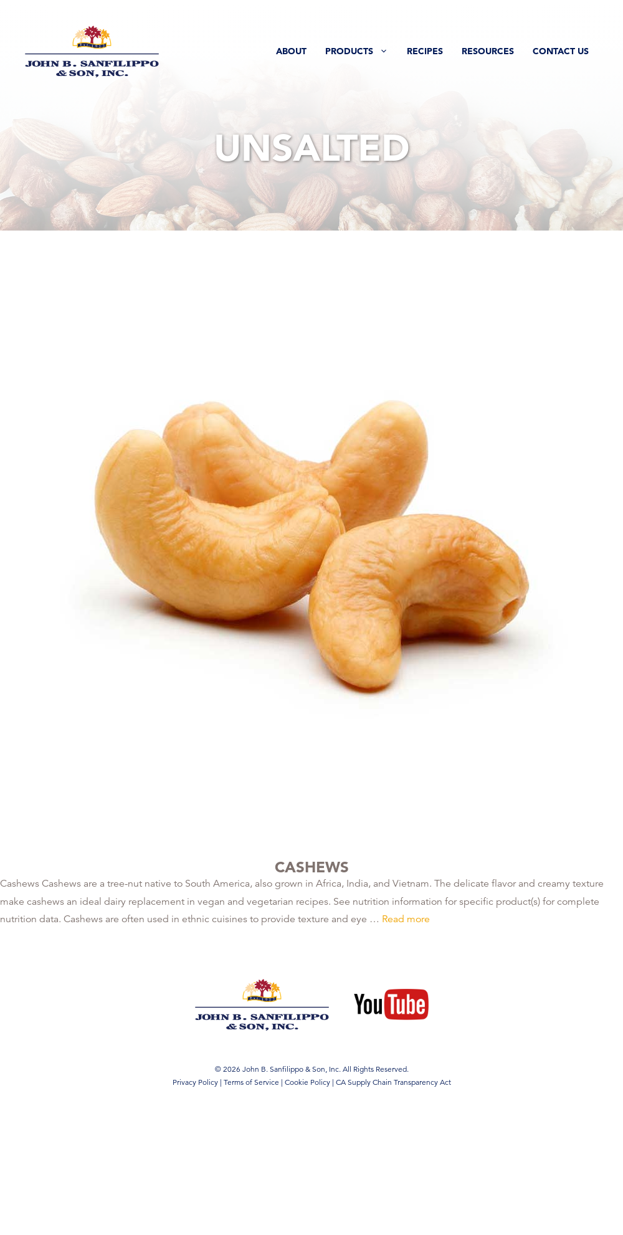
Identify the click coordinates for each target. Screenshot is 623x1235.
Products (361, 51)
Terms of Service (251, 1082)
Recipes (425, 51)
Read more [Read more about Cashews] (406, 919)
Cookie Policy (307, 1082)
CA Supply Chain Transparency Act (393, 1082)
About (291, 51)
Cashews (312, 867)
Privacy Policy (195, 1082)
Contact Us (561, 51)
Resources (488, 51)
